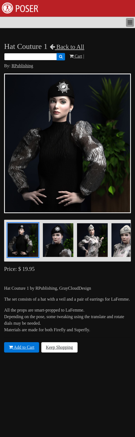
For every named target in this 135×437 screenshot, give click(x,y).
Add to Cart (21, 347)
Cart (75, 56)
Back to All (67, 46)
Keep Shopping (59, 347)
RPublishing (22, 65)
